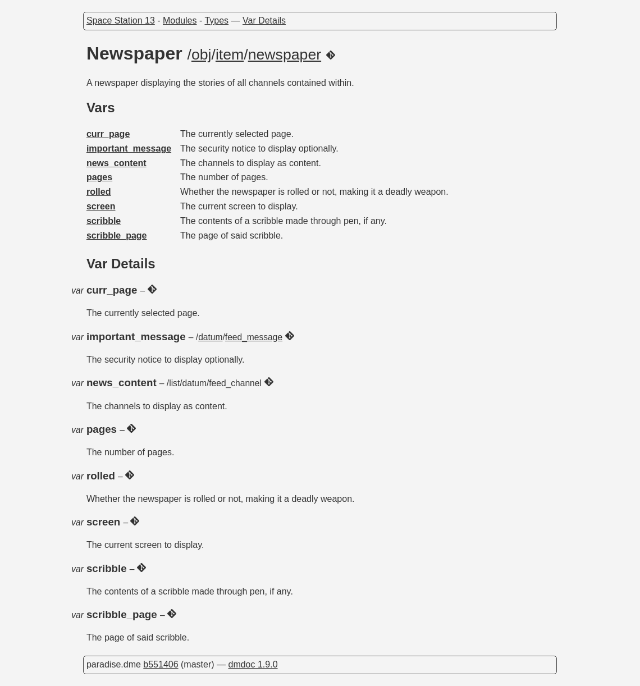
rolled (98, 191)
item (230, 54)
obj (201, 54)
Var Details (264, 20)
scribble (103, 221)
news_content (116, 163)
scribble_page (116, 235)
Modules (179, 20)
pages (99, 177)
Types (216, 20)
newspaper (284, 54)
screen (101, 206)
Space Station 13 (120, 20)
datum (210, 337)
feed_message (253, 337)
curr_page (108, 134)
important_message (128, 148)
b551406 (160, 664)
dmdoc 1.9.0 (252, 664)
